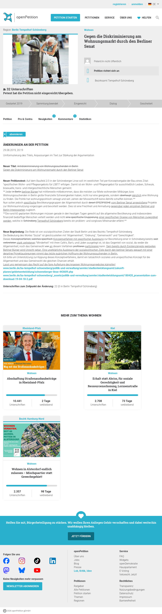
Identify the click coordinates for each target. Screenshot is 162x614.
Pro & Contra (25, 119)
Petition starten (65, 17)
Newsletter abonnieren (23, 586)
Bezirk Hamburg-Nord (31, 418)
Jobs (76, 559)
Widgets (123, 559)
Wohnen (88, 29)
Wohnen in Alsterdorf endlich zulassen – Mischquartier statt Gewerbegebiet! (31, 473)
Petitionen (92, 17)
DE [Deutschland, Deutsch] (152, 4)
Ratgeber (79, 586)
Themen (78, 596)
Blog (76, 563)
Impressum (125, 596)
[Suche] (157, 17)
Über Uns (126, 17)
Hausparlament (128, 567)
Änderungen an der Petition (25, 145)
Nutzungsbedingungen (132, 589)
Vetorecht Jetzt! (128, 574)
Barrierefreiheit (127, 600)
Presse (77, 567)
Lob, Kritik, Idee (83, 570)
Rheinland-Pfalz (32, 328)
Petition (7, 119)
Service (110, 17)
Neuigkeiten (45, 117)
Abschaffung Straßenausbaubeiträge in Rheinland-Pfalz (31, 380)
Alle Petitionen (82, 589)
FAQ (121, 556)
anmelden (137, 4)
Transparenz (126, 586)
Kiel (113, 328)
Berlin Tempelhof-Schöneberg (29, 29)
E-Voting (124, 570)
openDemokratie (128, 563)
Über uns (79, 556)
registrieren (119, 4)
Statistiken (85, 119)
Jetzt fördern (81, 536)
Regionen (79, 600)
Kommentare (65, 117)
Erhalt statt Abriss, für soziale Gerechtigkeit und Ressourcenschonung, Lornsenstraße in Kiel (113, 384)
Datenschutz (126, 593)
